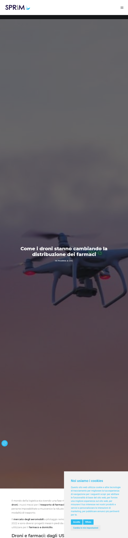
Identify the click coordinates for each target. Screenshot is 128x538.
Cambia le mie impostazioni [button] (85, 528)
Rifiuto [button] (88, 522)
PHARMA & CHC (65, 261)
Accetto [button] (76, 522)
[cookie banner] (4, 443)
